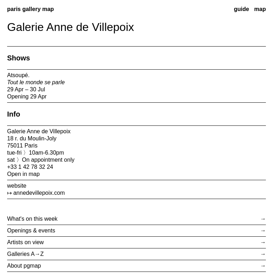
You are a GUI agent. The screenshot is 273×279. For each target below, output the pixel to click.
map (260, 9)
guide (241, 9)
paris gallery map (30, 9)
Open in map (23, 174)
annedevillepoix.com (39, 193)
